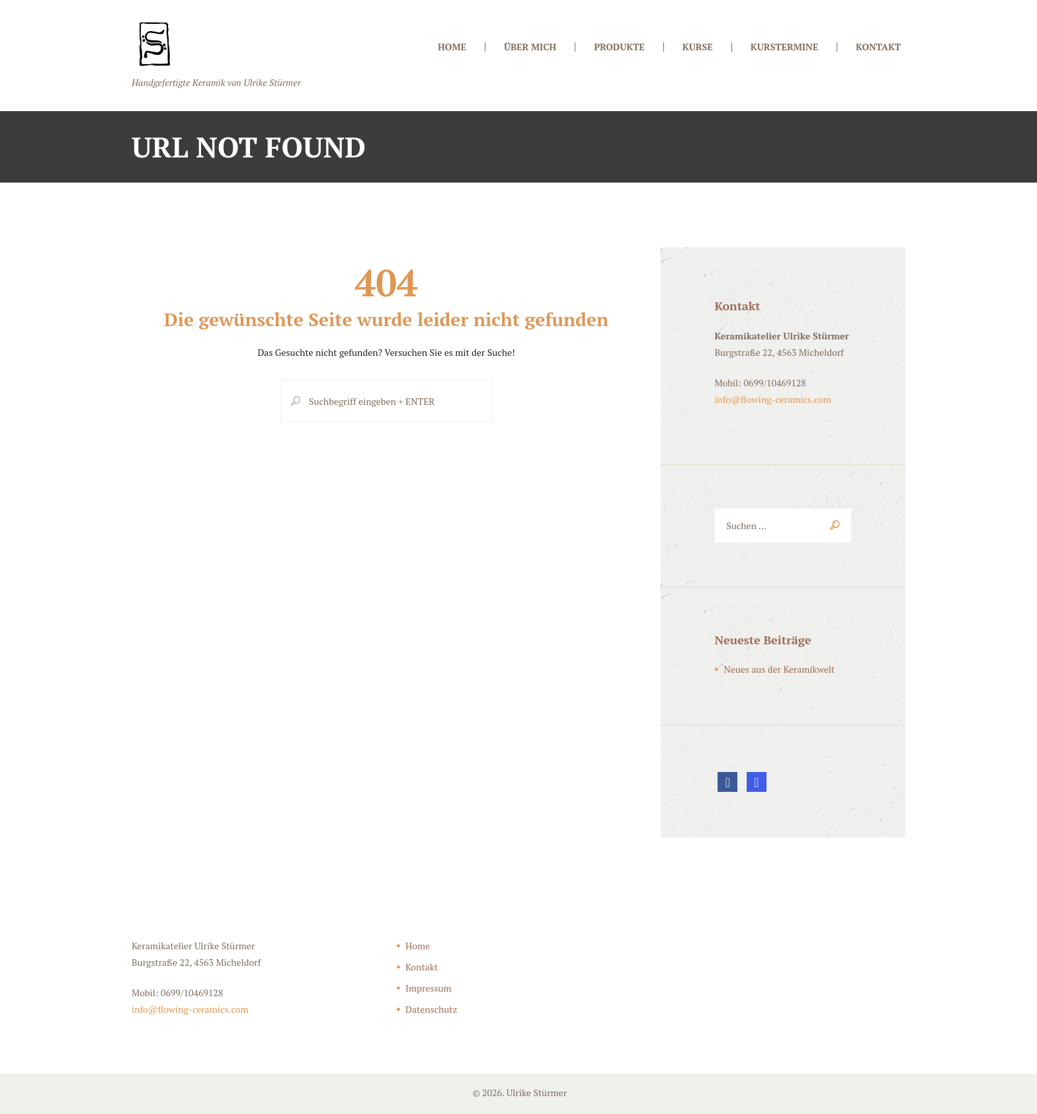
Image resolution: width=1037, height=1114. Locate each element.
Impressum (428, 988)
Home (417, 945)
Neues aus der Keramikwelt (779, 669)
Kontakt (421, 967)
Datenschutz (431, 1009)
